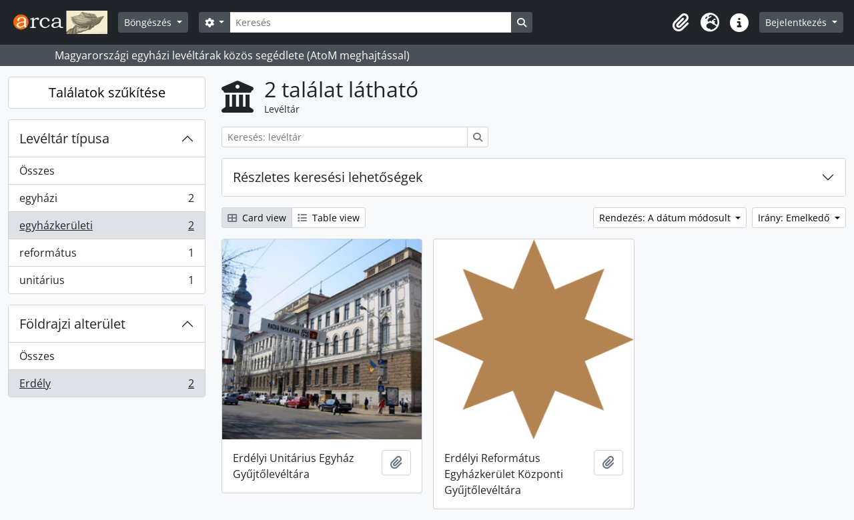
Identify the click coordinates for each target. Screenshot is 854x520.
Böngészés (149, 22)
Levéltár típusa (64, 138)
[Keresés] (370, 22)
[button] (680, 22)
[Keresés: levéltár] (345, 137)
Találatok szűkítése (107, 92)
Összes (37, 170)
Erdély (106, 386)
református (106, 256)
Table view (329, 217)
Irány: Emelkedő (795, 217)
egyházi (106, 201)
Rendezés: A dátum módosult (666, 217)
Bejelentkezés (797, 22)
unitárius (106, 282)
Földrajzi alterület (72, 324)
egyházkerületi (106, 228)
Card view (257, 217)
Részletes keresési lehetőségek (328, 177)
